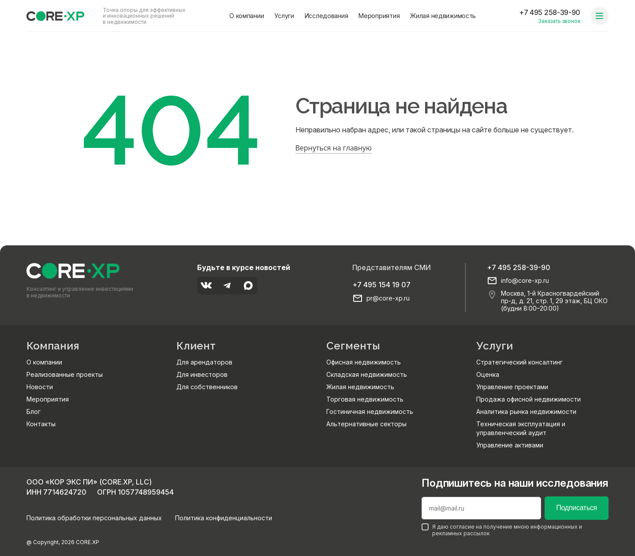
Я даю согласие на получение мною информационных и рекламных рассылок (502, 530)
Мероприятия (379, 15)
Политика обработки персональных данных (94, 518)
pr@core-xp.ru (388, 298)
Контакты (41, 424)
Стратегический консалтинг (519, 362)
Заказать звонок (559, 21)
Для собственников (207, 387)
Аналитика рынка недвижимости (526, 411)
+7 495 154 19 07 (381, 284)
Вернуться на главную (333, 148)
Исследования (326, 15)
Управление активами (509, 445)
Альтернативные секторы (366, 424)
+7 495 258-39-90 (549, 12)
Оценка (487, 374)
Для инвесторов (202, 374)
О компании (246, 15)
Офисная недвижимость (363, 362)
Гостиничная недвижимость (369, 411)
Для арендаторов (204, 362)
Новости (39, 387)
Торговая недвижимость (364, 399)
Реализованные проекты (64, 374)
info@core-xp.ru (525, 281)
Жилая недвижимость (443, 15)
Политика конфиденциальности (223, 518)
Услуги (284, 15)
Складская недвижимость (366, 374)
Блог (33, 411)
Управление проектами (512, 387)
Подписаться (576, 507)
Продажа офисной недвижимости (528, 399)
